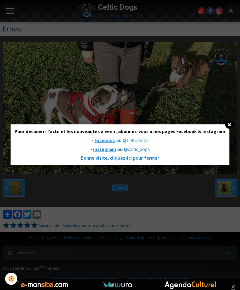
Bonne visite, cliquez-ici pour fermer (120, 158)
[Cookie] (11, 279)
